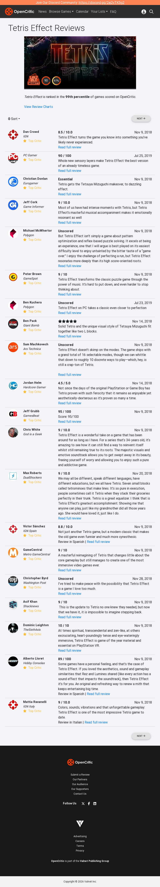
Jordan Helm (32, 383)
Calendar (83, 12)
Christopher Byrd (35, 578)
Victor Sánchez (34, 526)
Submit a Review (80, 774)
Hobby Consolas (34, 663)
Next (141, 118)
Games (61, 12)
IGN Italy (29, 706)
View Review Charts (38, 107)
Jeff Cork (30, 202)
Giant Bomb (31, 325)
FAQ (114, 12)
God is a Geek (32, 434)
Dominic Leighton (36, 625)
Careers (80, 841)
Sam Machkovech (35, 344)
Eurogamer (30, 183)
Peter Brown (32, 274)
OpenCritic (57, 861)
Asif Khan (30, 602)
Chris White (31, 429)
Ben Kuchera (32, 302)
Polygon (28, 235)
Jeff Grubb (31, 411)
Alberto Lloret (33, 658)
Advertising (80, 836)
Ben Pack (30, 321)
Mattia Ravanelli (34, 702)
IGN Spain (29, 531)
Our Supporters (80, 788)
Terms (80, 845)
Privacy (80, 850)
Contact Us (80, 793)
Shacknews (31, 606)
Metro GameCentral (36, 554)
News (43, 12)
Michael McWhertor (37, 230)
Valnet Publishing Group (94, 861)
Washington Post (34, 583)
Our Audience (80, 784)
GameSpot (30, 278)
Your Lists (99, 12)
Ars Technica (32, 349)
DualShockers (32, 477)
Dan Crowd (31, 132)
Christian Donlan (35, 179)
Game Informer (33, 207)
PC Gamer (30, 155)
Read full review (69, 147)
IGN (25, 136)
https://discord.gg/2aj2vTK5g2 (101, 2)
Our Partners (80, 779)
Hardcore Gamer (34, 387)
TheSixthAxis (31, 630)
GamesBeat (31, 416)
